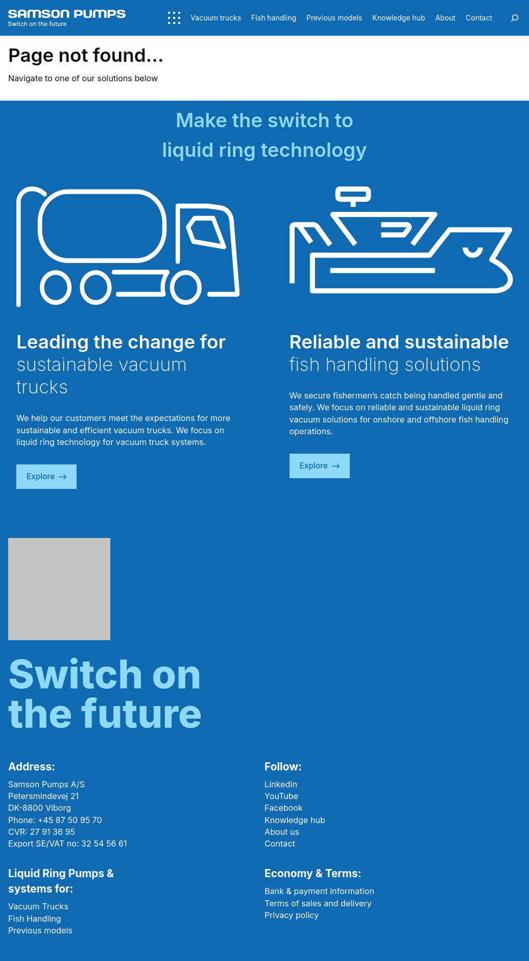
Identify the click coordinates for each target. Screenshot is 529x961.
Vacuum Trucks (38, 906)
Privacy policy (291, 915)
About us (281, 832)
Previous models (40, 930)
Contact (279, 843)
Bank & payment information (319, 891)
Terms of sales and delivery (318, 903)
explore (46, 476)
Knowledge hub (294, 820)
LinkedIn (280, 784)
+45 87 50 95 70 (70, 820)
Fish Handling (34, 918)
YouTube (281, 796)
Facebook (283, 808)
